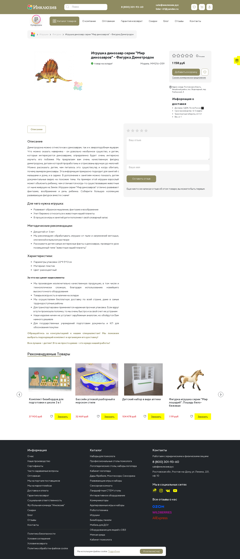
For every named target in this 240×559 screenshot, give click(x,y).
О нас (30, 456)
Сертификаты (35, 466)
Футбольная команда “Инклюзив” (46, 505)
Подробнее (114, 551)
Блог (30, 515)
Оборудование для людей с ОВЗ (108, 529)
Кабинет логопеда (100, 470)
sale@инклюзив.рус (167, 5)
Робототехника (99, 510)
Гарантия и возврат (38, 495)
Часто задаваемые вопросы (42, 470)
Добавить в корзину (186, 72)
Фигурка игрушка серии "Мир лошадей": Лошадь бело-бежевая (188, 402)
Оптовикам (33, 475)
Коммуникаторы (99, 500)
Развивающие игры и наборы (106, 480)
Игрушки (95, 515)
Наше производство (38, 461)
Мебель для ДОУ (99, 524)
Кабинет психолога (101, 539)
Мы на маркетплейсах (39, 485)
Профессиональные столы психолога (111, 461)
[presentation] (19, 394)
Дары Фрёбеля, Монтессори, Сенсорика (112, 475)
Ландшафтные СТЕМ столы (105, 490)
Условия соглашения (38, 538)
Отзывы (31, 520)
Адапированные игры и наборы (107, 505)
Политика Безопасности (41, 533)
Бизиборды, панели (100, 520)
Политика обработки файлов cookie (47, 548)
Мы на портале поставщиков (43, 480)
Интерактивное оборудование (107, 495)
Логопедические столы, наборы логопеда (113, 466)
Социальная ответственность (44, 500)
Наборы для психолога (102, 456)
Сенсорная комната (101, 485)
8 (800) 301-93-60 (132, 7)
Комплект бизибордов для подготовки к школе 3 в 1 (46, 401)
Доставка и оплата (37, 490)
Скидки (31, 510)
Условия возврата (37, 543)
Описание (37, 129)
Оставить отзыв (141, 178)
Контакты (33, 524)
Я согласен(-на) (151, 551)
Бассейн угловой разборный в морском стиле (95, 401)
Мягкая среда (97, 534)
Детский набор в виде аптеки (141, 399)
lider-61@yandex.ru (167, 9)
